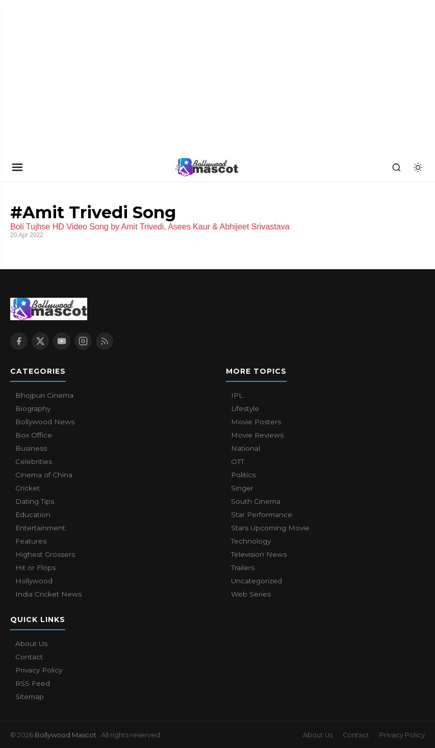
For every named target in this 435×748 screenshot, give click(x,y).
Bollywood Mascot (66, 735)
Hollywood (34, 581)
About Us (31, 643)
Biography (32, 408)
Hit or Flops (35, 567)
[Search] (396, 167)
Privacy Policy (38, 670)
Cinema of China (43, 475)
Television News (259, 554)
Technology (251, 541)
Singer (242, 488)
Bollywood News (44, 422)
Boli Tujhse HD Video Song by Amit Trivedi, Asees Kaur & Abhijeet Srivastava (150, 226)
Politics (243, 475)
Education (32, 514)
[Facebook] (19, 341)
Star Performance (261, 514)
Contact (29, 657)
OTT (237, 461)
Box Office (33, 435)
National (245, 448)
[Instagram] (83, 341)
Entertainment (40, 528)
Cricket (27, 488)
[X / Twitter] (40, 341)
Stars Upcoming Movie (270, 528)
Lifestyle (245, 408)
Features (30, 541)
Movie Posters (256, 422)
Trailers (242, 567)
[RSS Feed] (104, 341)
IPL (237, 395)
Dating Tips (34, 501)
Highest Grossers (45, 554)
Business (31, 448)
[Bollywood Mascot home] (207, 167)
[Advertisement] (76, 76)
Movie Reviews (257, 435)
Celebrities (33, 461)
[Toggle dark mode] (417, 167)
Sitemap (29, 696)
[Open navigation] (17, 167)
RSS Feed (32, 683)
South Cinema (255, 501)
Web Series (251, 594)
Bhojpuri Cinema (44, 395)
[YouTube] (61, 341)
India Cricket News (48, 594)
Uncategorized (256, 581)
